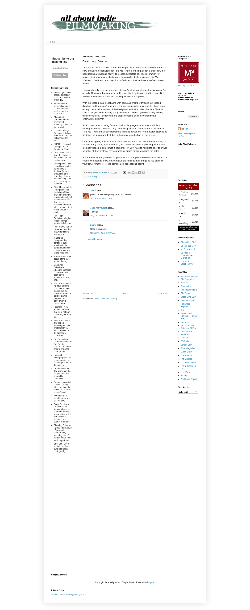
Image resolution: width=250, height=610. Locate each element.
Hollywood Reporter (185, 305)
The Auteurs (186, 355)
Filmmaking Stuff (188, 242)
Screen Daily (186, 345)
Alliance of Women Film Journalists (189, 277)
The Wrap (185, 372)
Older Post (162, 293)
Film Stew (185, 293)
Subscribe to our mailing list (63, 60)
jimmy (93, 225)
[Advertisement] (125, 266)
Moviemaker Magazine (186, 332)
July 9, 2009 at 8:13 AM (101, 198)
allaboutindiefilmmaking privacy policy (68, 594)
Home (51, 41)
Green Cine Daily (188, 297)
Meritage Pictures (186, 85)
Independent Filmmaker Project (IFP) (189, 316)
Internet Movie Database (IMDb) (188, 326)
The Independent (188, 362)
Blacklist (184, 282)
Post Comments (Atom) (106, 298)
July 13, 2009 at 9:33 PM (101, 215)
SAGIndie (185, 341)
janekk (184, 129)
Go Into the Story (188, 246)
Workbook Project (189, 379)
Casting (93, 177)
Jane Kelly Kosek (98, 208)
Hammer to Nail (188, 300)
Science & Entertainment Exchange (187, 255)
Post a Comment (94, 239)
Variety (184, 375)
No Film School (188, 249)
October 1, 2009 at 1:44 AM (102, 233)
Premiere (185, 338)
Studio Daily (186, 352)
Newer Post (88, 293)
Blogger (150, 582)
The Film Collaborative (187, 262)
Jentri (93, 190)
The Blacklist (186, 359)
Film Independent (189, 290)
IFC (182, 310)
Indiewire (185, 322)
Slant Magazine (188, 348)
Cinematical (186, 286)
